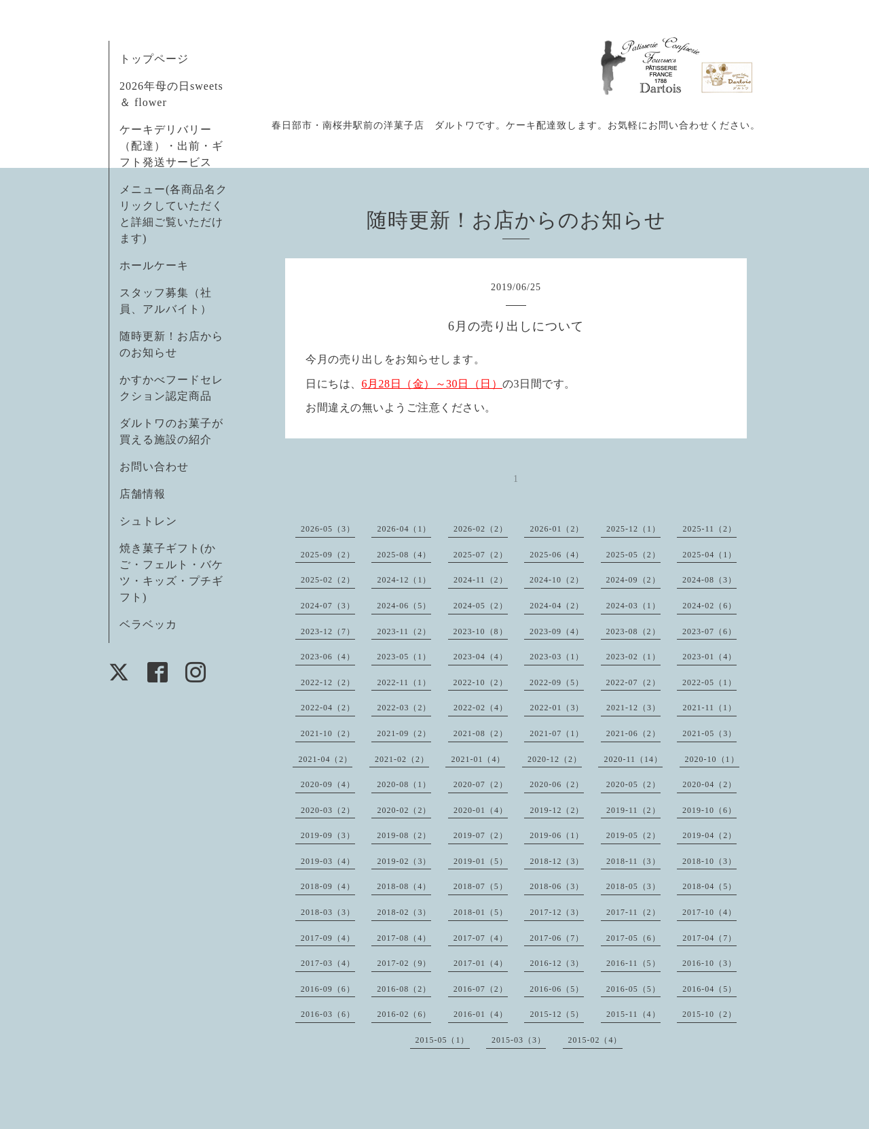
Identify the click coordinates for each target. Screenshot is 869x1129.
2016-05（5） (633, 989)
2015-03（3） (519, 1040)
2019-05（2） (633, 835)
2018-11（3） (633, 861)
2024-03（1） (633, 605)
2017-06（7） (557, 938)
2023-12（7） (328, 631)
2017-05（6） (633, 938)
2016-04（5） (709, 989)
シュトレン (148, 521)
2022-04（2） (328, 707)
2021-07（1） (557, 733)
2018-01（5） (481, 912)
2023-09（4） (557, 631)
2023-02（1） (633, 656)
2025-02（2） (328, 580)
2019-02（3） (404, 861)
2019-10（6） (709, 810)
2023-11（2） (404, 631)
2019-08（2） (404, 835)
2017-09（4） (328, 938)
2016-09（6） (328, 989)
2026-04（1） (404, 529)
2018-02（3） (404, 912)
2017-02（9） (404, 963)
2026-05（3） (328, 529)
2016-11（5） (633, 963)
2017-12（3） (557, 912)
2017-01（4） (481, 963)
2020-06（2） (557, 784)
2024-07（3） (328, 605)
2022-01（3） (557, 707)
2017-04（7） (709, 938)
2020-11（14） (633, 759)
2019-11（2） (633, 810)
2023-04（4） (481, 656)
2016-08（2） (404, 989)
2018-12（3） (557, 861)
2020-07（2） (481, 784)
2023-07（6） (709, 631)
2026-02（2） (481, 529)
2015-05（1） (442, 1040)
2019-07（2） (481, 835)
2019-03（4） (328, 861)
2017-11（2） (633, 912)
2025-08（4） (404, 554)
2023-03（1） (557, 656)
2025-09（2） (328, 554)
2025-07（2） (481, 554)
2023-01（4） (709, 656)
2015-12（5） (557, 1014)
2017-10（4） (709, 912)
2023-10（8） (481, 631)
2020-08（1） (404, 784)
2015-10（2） (709, 1014)
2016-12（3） (557, 963)
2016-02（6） (404, 1014)
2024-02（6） (709, 605)
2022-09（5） (557, 682)
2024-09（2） (633, 580)
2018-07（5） (481, 886)
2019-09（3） (328, 835)
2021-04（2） (325, 759)
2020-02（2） (404, 810)
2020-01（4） (481, 810)
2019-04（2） (709, 835)
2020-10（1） (712, 759)
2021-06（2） (633, 733)
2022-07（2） (633, 682)
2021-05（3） (709, 733)
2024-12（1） (404, 580)
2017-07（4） (481, 938)
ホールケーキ (154, 265)
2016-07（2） (481, 989)
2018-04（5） (709, 886)
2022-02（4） (481, 707)
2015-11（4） (633, 1014)
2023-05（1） (404, 656)
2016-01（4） (481, 1014)
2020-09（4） (328, 784)
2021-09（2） (404, 733)
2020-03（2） (328, 810)
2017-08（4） (404, 938)
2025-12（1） (633, 529)
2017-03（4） (328, 963)
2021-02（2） (402, 759)
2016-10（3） (709, 963)
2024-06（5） (404, 605)
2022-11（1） (404, 682)
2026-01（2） (557, 529)
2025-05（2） (633, 554)
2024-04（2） (557, 605)
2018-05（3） (633, 886)
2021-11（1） (709, 707)
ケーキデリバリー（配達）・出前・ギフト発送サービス (171, 146)
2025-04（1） (709, 554)
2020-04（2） (709, 784)
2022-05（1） (709, 682)
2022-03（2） (404, 707)
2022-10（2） (481, 682)
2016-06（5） (557, 989)
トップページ (154, 59)
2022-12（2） (328, 682)
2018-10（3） (709, 861)
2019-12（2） (557, 810)
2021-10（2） (328, 733)
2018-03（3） (328, 912)
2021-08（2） (481, 733)
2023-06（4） (328, 656)
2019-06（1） (557, 835)
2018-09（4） (328, 886)
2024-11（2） (481, 580)
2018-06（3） (557, 886)
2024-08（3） (709, 580)
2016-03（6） (328, 1014)
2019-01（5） (481, 861)
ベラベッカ (148, 624)
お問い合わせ (154, 466)
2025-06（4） (557, 554)
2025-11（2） (709, 529)
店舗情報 (142, 494)
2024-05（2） (481, 605)
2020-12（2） (555, 759)
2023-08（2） (633, 631)
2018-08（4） (404, 886)
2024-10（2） (557, 580)
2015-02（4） (595, 1040)
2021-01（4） (478, 759)
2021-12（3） (633, 707)
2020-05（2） (633, 784)
